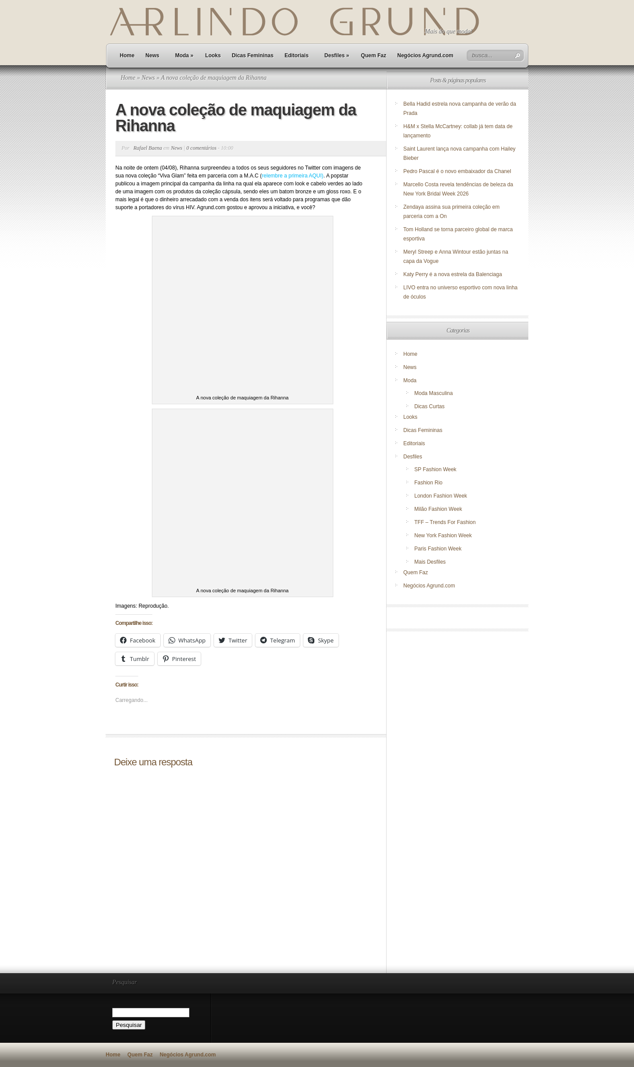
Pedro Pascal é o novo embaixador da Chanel (457, 171)
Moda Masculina (433, 393)
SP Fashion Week (435, 469)
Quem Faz (373, 55)
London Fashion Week (440, 496)
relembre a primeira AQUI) (293, 176)
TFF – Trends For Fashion (445, 522)
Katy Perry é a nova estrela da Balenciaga (452, 274)
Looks (213, 55)
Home (127, 55)
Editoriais (296, 55)
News (152, 55)
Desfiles (336, 55)
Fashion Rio (428, 483)
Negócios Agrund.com (425, 55)
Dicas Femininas (252, 55)
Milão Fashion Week (438, 509)
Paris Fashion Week (437, 549)
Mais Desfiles (430, 562)
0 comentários (201, 148)
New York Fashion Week (443, 535)
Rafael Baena (147, 148)
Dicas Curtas (429, 406)
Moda (184, 55)
